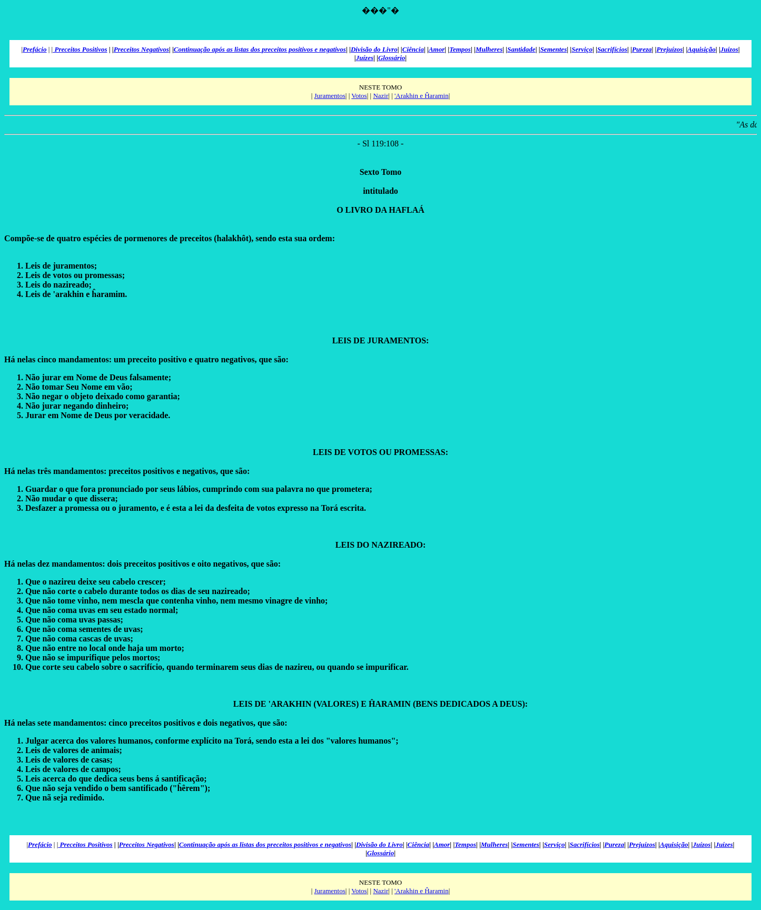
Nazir (380, 96)
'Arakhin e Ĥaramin (421, 96)
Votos (359, 96)
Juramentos (329, 96)
